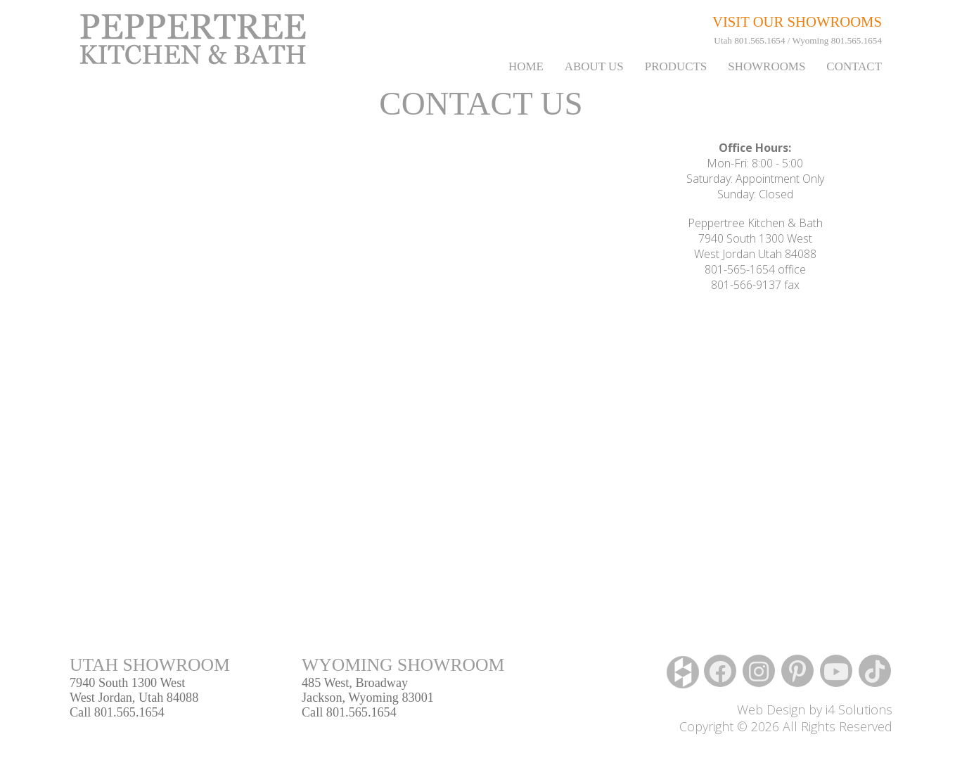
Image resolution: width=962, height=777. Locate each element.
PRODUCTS (676, 66)
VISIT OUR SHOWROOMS (797, 22)
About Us (594, 66)
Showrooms (766, 66)
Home (526, 66)
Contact (854, 66)
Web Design (771, 709)
